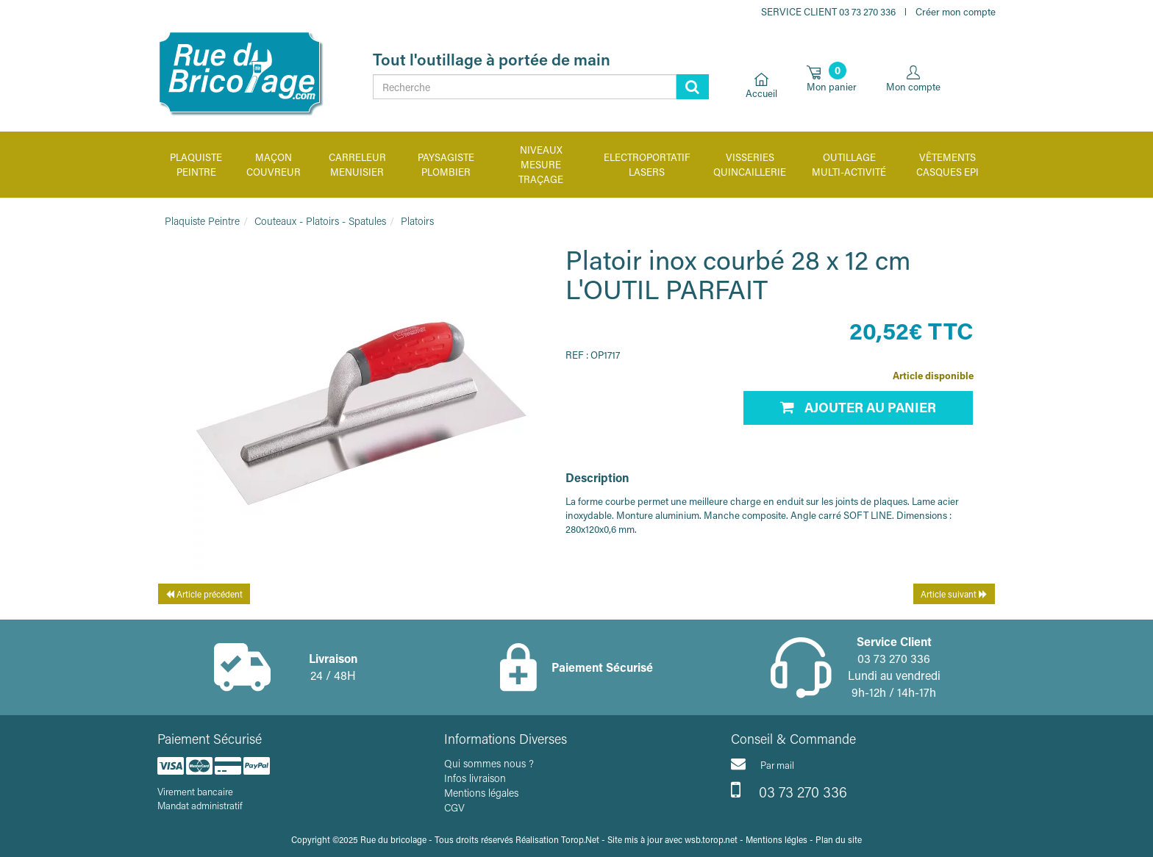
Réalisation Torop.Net (557, 839)
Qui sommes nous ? (489, 763)
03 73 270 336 (789, 790)
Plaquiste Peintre (202, 221)
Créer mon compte (955, 11)
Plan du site (838, 839)
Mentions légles (776, 839)
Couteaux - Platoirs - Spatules (320, 221)
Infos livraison (475, 778)
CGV (454, 807)
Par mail (762, 763)
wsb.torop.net (711, 839)
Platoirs (417, 221)
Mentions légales (481, 793)
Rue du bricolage (393, 839)
